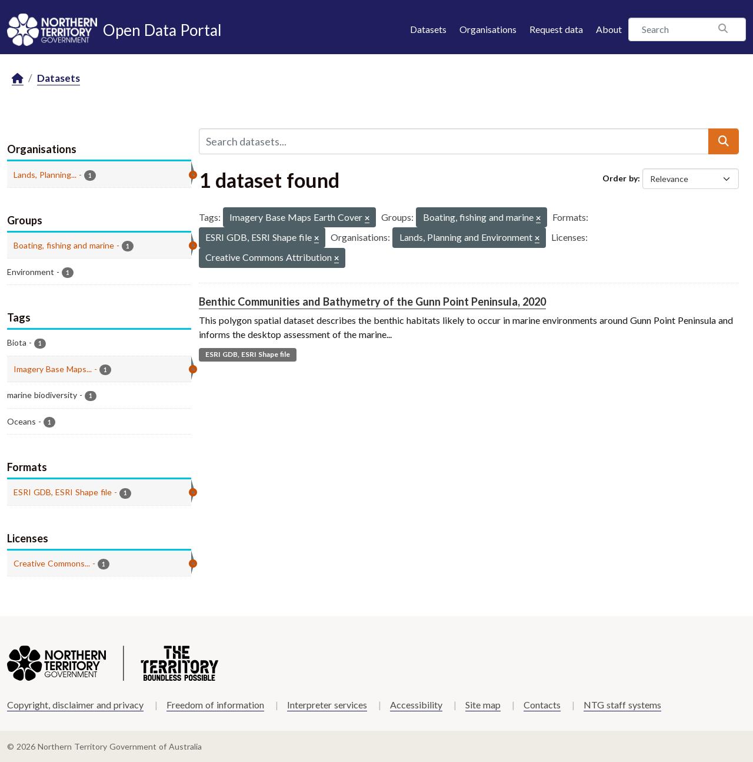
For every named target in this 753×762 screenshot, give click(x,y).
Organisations (488, 29)
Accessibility (416, 704)
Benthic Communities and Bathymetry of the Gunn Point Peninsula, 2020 (372, 301)
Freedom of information (215, 704)
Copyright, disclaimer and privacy (75, 704)
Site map (483, 704)
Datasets (428, 29)
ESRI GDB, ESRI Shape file (247, 354)
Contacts (542, 704)
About (609, 29)
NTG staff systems (622, 704)
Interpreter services (327, 704)
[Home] (18, 78)
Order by (620, 178)
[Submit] (723, 141)
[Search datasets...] (454, 141)
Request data (556, 29)
